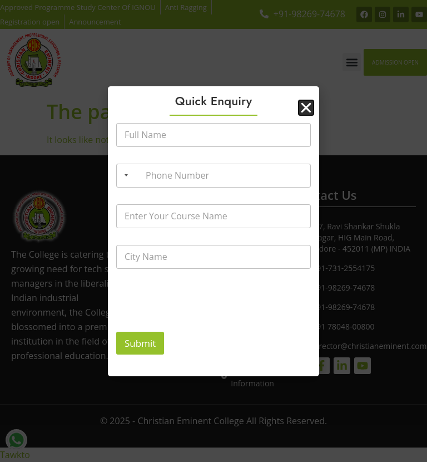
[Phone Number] (213, 176)
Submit (140, 343)
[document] (213, 231)
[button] (306, 108)
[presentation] (200, 324)
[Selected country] (124, 176)
